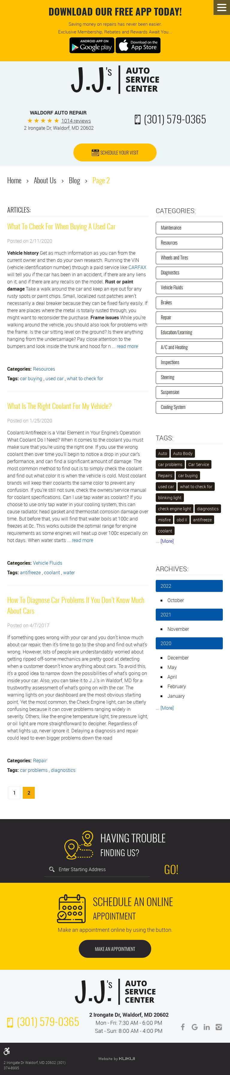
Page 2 (101, 181)
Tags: (164, 437)
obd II (182, 520)
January (176, 696)
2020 (166, 643)
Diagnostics (170, 273)
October (175, 600)
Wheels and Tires (174, 258)
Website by (116, 1059)
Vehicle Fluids (47, 563)
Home (14, 181)
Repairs (165, 475)
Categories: (176, 210)
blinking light (169, 497)
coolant (52, 572)
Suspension (170, 392)
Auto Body (183, 453)
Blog (74, 181)
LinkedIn (206, 1027)
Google (194, 1027)
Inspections (170, 362)
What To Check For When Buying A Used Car (61, 227)
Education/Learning (176, 332)
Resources (44, 369)
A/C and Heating (174, 347)
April (172, 677)
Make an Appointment (115, 949)
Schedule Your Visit (119, 153)
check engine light (174, 508)
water (69, 572)
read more (127, 346)
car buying (31, 378)
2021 (166, 614)
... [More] (165, 541)
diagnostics (63, 770)
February (176, 686)
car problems (34, 770)
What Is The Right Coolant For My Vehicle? (59, 406)
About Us (45, 181)
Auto (162, 453)
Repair (40, 760)
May (172, 667)
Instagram (218, 1027)
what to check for (85, 378)
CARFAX (137, 267)
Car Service (198, 464)
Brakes (166, 302)
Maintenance (171, 228)
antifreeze (30, 572)
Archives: (172, 568)
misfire (164, 520)
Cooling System (173, 407)
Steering (167, 377)
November (178, 629)
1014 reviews (76, 120)
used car (54, 378)
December (178, 657)
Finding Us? (133, 845)
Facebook (182, 1027)
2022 (166, 586)
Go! (171, 871)
